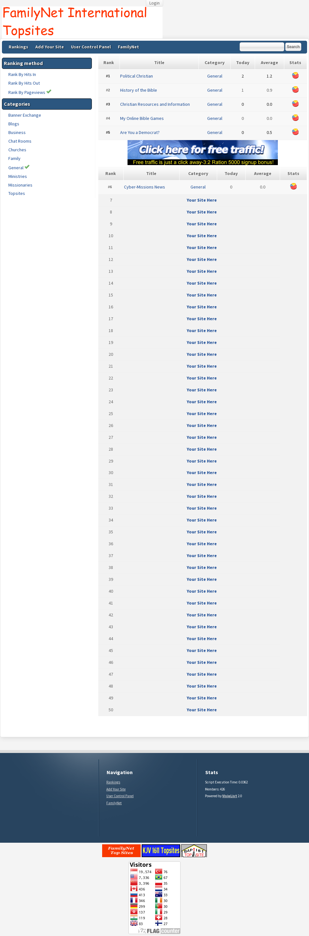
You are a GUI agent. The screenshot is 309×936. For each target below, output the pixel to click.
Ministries (17, 176)
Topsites (16, 193)
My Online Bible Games (142, 118)
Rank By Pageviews (29, 92)
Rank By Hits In (22, 74)
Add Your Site (49, 47)
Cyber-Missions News (144, 187)
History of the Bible (138, 90)
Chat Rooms (19, 141)
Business (17, 132)
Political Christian (136, 76)
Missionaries (20, 185)
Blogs (13, 124)
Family (14, 158)
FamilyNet (128, 47)
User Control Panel (91, 47)
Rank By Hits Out (24, 83)
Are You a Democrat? (140, 132)
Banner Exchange (24, 115)
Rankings (18, 47)
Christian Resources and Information (155, 104)
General (15, 168)
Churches (17, 150)
